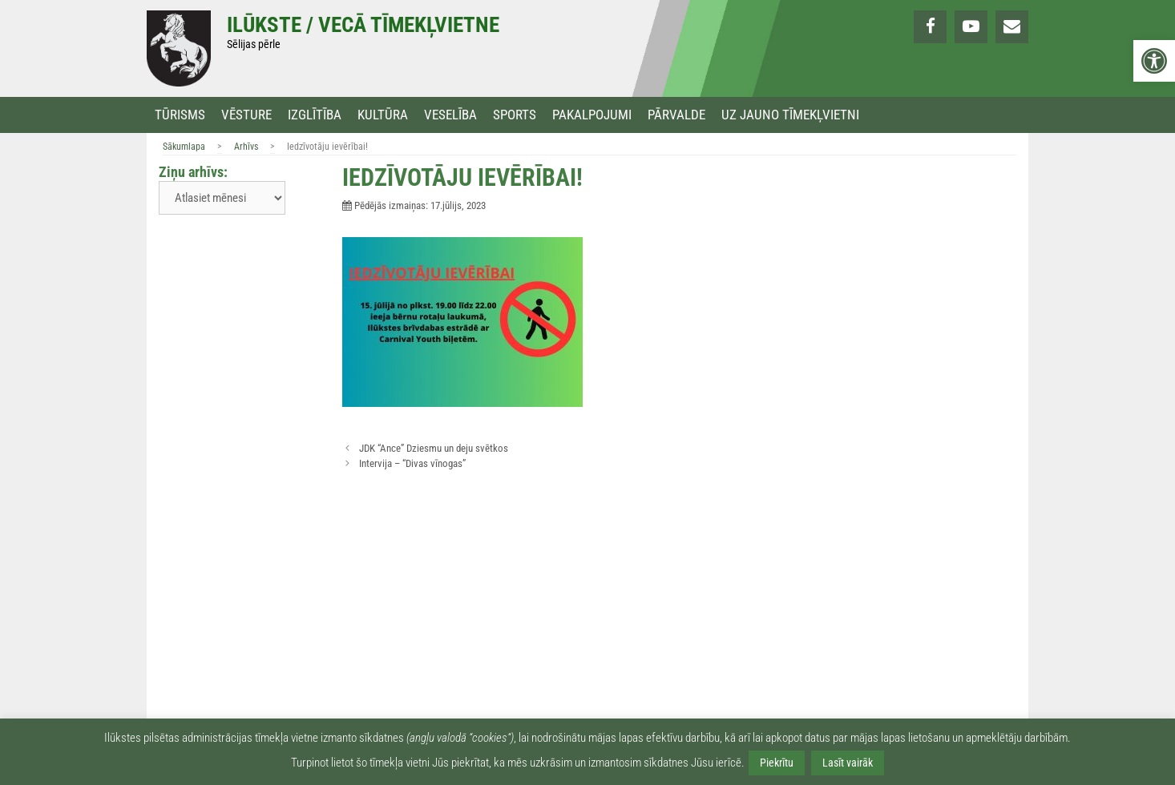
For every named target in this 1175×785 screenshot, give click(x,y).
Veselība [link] (450, 115)
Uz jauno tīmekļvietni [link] (790, 115)
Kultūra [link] (382, 115)
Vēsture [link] (246, 115)
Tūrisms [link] (180, 115)
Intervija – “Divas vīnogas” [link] (412, 463)
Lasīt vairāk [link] (847, 762)
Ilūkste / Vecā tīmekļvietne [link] (363, 25)
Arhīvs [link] (246, 146)
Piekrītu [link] (776, 762)
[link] (1154, 61)
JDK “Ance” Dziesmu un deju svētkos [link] (433, 448)
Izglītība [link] (314, 115)
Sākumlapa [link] (184, 146)
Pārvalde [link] (676, 115)
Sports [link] (514, 115)
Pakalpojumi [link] (592, 115)
